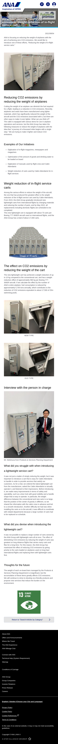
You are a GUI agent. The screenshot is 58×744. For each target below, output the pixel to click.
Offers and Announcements (12, 638)
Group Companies (9, 681)
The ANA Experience (9, 645)
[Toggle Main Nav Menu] (48, 4)
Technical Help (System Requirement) (16, 658)
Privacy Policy (7, 707)
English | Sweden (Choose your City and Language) (22, 702)
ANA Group (6, 677)
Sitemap (5, 662)
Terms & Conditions (9, 720)
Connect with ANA (8, 655)
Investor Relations (8, 684)
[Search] (42, 4)
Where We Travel (8, 641)
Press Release (7, 688)
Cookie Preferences (10, 716)
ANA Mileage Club (9, 648)
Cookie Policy (7, 711)
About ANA (6, 634)
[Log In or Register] (54, 4)
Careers (5, 691)
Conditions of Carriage (10, 669)
